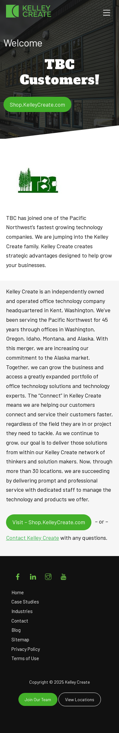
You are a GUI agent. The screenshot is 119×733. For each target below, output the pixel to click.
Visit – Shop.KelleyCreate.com (48, 521)
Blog (16, 630)
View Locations (79, 699)
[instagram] (48, 575)
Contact (19, 621)
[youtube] (63, 575)
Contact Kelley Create (32, 537)
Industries (22, 611)
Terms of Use (25, 658)
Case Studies (25, 601)
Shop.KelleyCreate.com (37, 104)
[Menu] (106, 12)
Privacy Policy (25, 649)
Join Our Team (38, 699)
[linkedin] (33, 575)
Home (17, 592)
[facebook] (17, 575)
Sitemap (20, 639)
